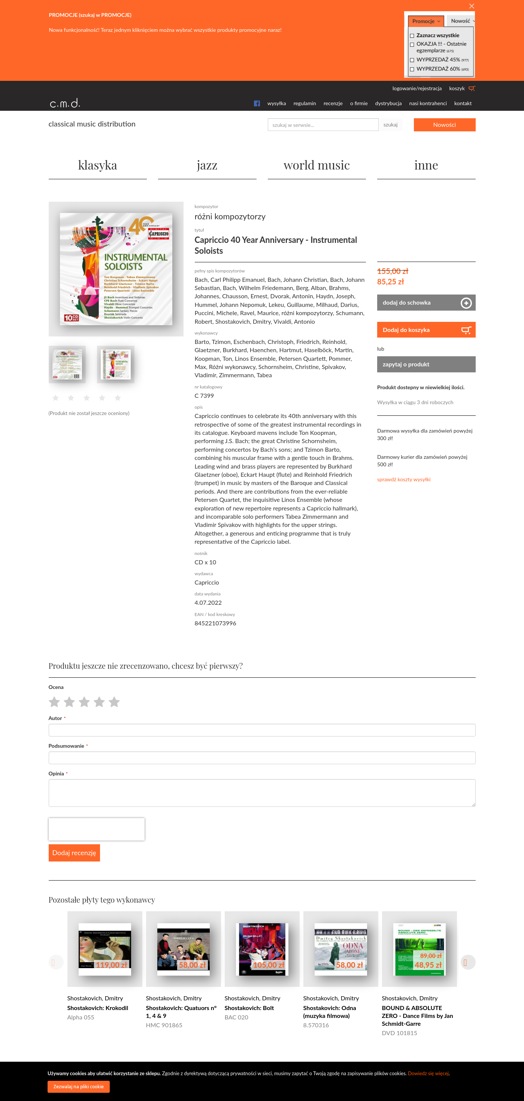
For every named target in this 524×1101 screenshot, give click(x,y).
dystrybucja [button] (388, 103)
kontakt (463, 103)
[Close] (471, 6)
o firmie (359, 103)
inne (426, 164)
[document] (263, 1081)
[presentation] (97, 829)
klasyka (97, 164)
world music (317, 164)
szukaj (391, 124)
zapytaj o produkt (406, 363)
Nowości (444, 124)
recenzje (333, 103)
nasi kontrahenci (428, 103)
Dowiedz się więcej (428, 1073)
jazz (207, 164)
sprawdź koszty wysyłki (404, 479)
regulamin (305, 103)
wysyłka (276, 103)
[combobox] (323, 124)
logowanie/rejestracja (417, 88)
